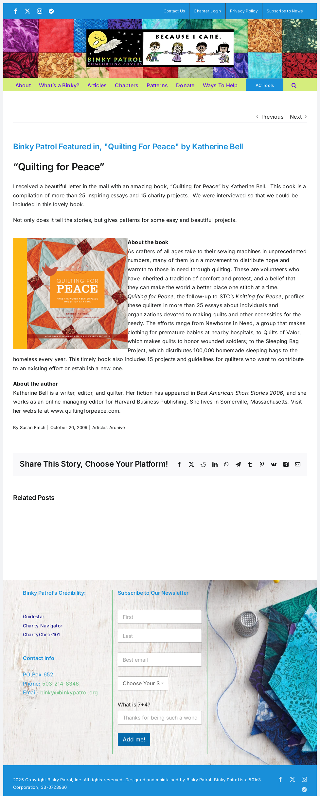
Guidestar (33, 616)
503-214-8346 (60, 683)
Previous (272, 116)
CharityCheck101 (41, 634)
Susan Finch (33, 427)
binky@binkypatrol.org (69, 692)
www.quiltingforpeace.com (85, 410)
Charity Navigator (42, 625)
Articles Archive (108, 427)
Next (296, 116)
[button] (294, 84)
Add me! (134, 739)
